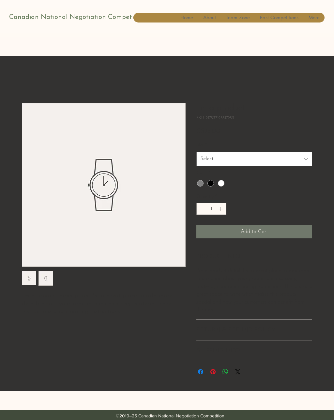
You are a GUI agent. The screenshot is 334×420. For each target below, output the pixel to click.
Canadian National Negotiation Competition (77, 17)
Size (201, 144)
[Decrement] (201, 209)
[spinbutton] (211, 209)
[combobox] (254, 159)
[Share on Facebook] (201, 372)
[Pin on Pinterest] (213, 372)
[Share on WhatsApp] (225, 372)
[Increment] (221, 209)
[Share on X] (238, 372)
